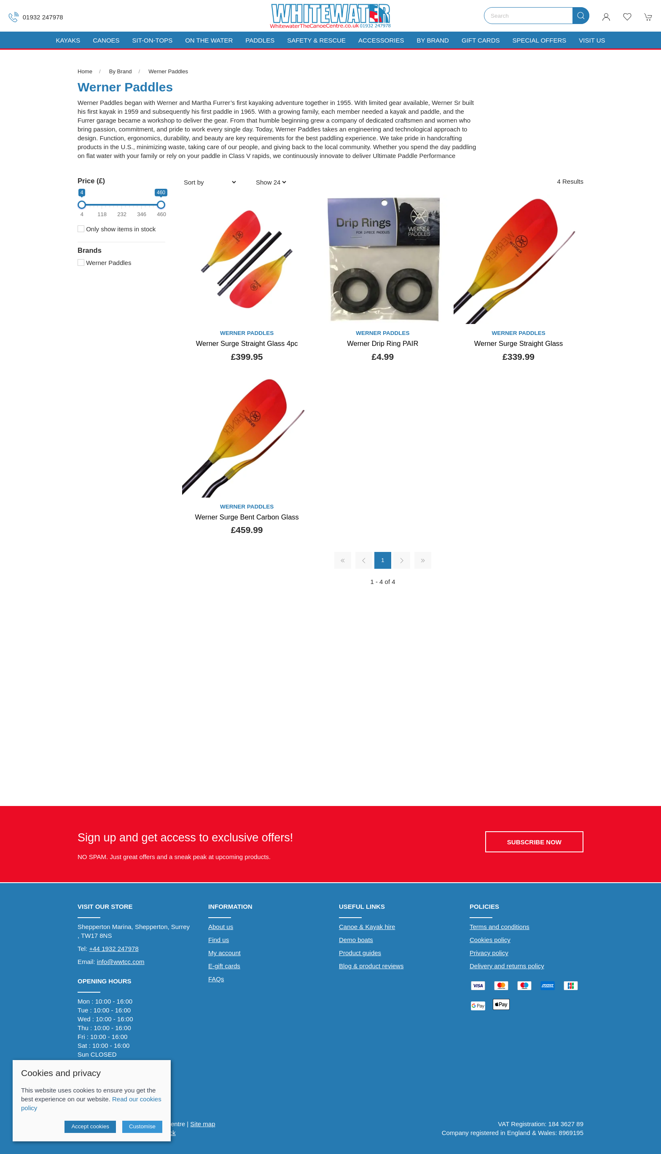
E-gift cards (224, 965)
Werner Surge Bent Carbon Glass (246, 517)
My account (224, 952)
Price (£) (91, 181)
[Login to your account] (606, 17)
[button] (627, 17)
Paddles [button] (259, 40)
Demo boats (356, 939)
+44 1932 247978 (114, 948)
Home (85, 71)
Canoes (106, 40)
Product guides (360, 952)
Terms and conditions (499, 926)
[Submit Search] (580, 15)
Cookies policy (490, 939)
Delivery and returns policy (507, 965)
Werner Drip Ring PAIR (382, 343)
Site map (202, 1123)
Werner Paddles (168, 71)
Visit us (592, 40)
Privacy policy (489, 952)
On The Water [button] (209, 40)
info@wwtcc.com (121, 961)
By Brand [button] (432, 40)
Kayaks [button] (68, 40)
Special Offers (539, 40)
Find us (218, 939)
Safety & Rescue (316, 40)
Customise (142, 1126)
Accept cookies (90, 1126)
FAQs (216, 979)
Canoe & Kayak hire (367, 926)
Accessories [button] (381, 40)
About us (220, 926)
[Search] (536, 15)
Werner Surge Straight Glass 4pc (247, 343)
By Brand (120, 71)
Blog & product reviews (371, 965)
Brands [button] (90, 250)
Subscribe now (534, 842)
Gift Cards (481, 40)
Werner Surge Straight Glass (518, 343)
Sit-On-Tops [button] (152, 40)
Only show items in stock (117, 229)
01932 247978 (35, 17)
